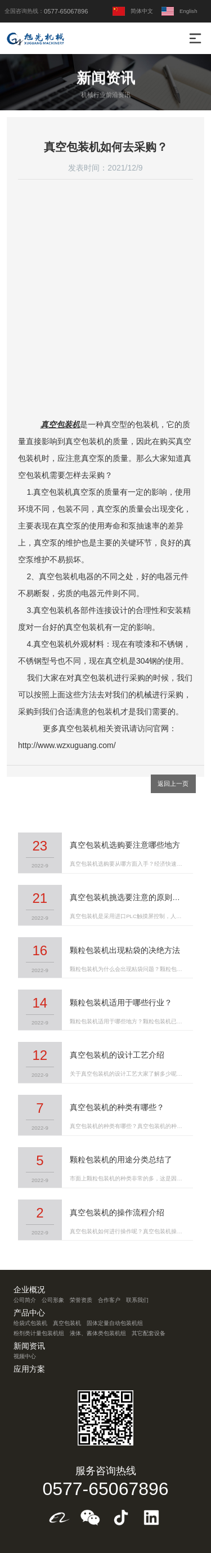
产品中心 (29, 1313)
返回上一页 (173, 783)
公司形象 (53, 1300)
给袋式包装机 (30, 1323)
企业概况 (29, 1290)
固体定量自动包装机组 (115, 1323)
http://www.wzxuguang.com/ (67, 745)
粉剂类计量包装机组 (39, 1333)
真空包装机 (60, 424)
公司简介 (25, 1300)
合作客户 (109, 1300)
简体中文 (133, 11)
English (179, 11)
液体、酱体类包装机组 (98, 1333)
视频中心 (25, 1356)
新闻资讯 (29, 1346)
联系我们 (137, 1300)
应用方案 (29, 1369)
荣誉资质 (81, 1300)
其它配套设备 (148, 1333)
